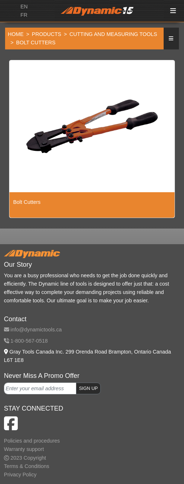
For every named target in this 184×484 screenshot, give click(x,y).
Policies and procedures (32, 441)
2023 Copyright (25, 458)
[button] (171, 39)
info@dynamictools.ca (33, 329)
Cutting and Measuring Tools (113, 34)
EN (24, 6)
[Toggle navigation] (173, 11)
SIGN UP (88, 388)
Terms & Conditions (26, 466)
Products (46, 34)
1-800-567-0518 (26, 341)
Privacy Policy (20, 474)
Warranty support (24, 449)
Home (16, 34)
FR (23, 15)
